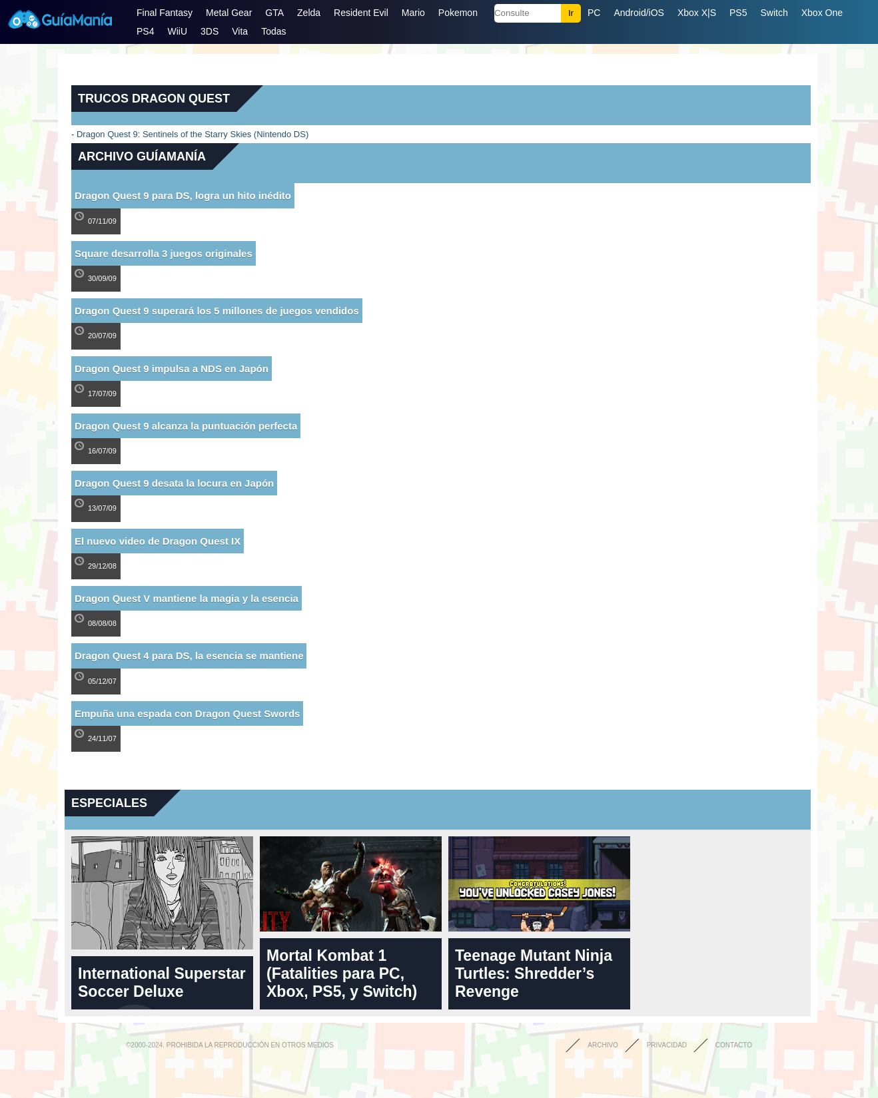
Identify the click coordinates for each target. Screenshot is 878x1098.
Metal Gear (229, 12)
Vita (240, 31)
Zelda (308, 12)
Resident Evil (361, 12)
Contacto (733, 1045)
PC (594, 12)
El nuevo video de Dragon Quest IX (157, 541)
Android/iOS (638, 12)
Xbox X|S (696, 12)
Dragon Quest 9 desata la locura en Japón (174, 483)
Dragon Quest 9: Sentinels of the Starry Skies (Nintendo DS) (192, 134)
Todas (273, 31)
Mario (413, 12)
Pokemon (458, 12)
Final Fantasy (165, 12)
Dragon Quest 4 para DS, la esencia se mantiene (189, 655)
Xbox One (822, 12)
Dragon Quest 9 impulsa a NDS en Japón (171, 368)
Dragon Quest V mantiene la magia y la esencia (186, 598)
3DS (210, 31)
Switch (773, 12)
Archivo (603, 1045)
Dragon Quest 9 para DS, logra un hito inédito (183, 195)
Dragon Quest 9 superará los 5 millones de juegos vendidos (217, 310)
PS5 (738, 12)
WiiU (177, 31)
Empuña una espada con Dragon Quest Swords (187, 713)
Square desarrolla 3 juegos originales (163, 253)
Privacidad (667, 1045)
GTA (274, 12)
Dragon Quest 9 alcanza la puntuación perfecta (186, 425)
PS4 (145, 31)
